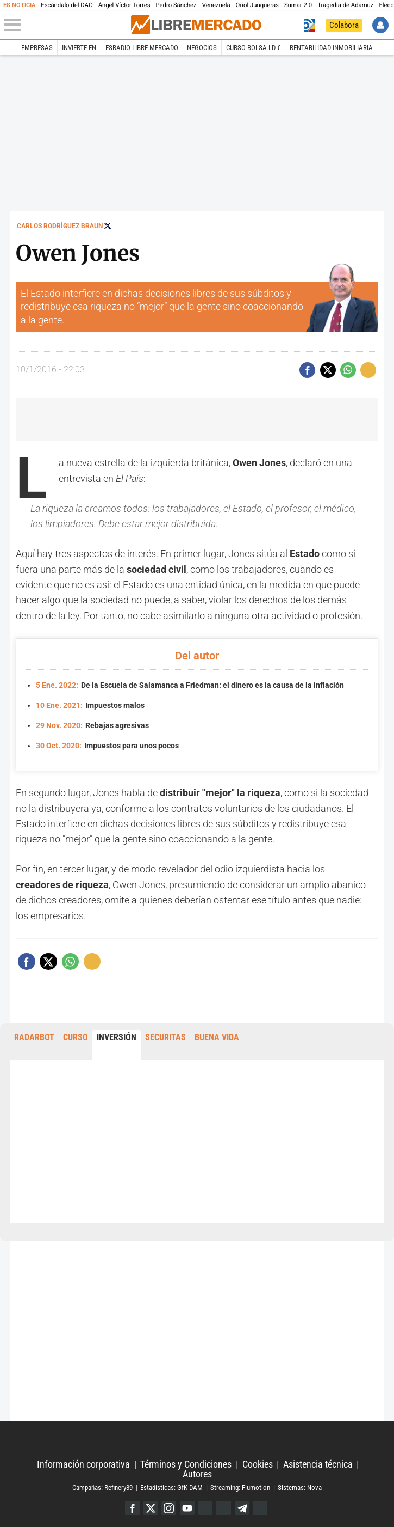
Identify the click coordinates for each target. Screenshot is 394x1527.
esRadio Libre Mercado (141, 48)
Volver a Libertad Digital (309, 25)
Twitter (150, 1508)
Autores (197, 1474)
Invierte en (79, 48)
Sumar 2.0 (298, 5)
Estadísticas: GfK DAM (171, 1487)
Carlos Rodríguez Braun (60, 226)
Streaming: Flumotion (240, 1487)
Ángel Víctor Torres (124, 5)
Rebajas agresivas (92, 725)
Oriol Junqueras (257, 5)
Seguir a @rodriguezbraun (107, 226)
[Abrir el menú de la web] (66, 25)
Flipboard (223, 1508)
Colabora (344, 25)
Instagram (168, 1508)
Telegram (242, 1508)
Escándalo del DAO (66, 5)
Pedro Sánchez (176, 5)
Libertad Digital (197, 1441)
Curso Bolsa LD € (253, 48)
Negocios (202, 48)
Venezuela (216, 5)
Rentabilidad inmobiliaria (331, 48)
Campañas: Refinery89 (102, 1487)
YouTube (187, 1508)
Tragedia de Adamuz (345, 5)
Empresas (37, 48)
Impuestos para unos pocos (107, 745)
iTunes (260, 1508)
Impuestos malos (90, 705)
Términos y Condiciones (186, 1464)
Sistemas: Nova (300, 1487)
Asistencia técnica (318, 1464)
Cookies (257, 1464)
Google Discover (205, 1508)
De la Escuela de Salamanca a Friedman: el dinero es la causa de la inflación (190, 685)
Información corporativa (83, 1464)
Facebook (132, 1508)
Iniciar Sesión (380, 25)
